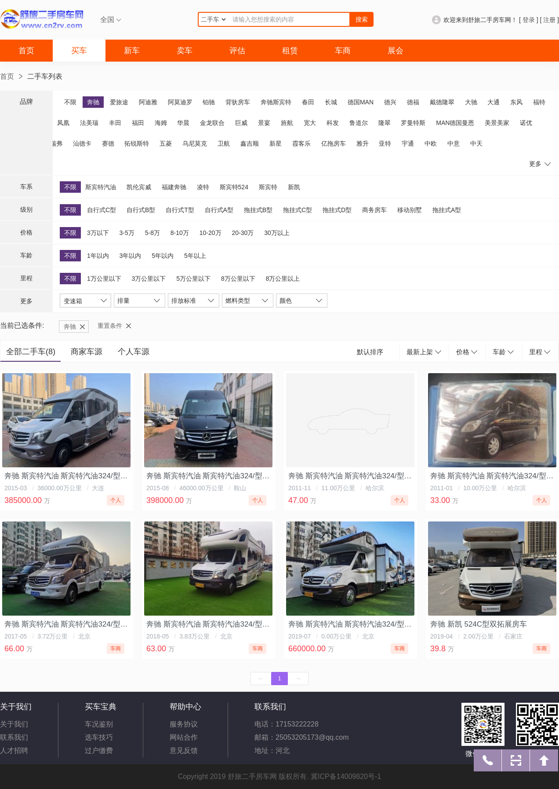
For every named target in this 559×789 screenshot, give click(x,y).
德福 (413, 102)
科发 (333, 122)
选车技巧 (99, 737)
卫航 (224, 143)
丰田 (115, 122)
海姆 (161, 122)
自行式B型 (141, 209)
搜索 (362, 19)
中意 (453, 143)
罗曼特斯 (413, 122)
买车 (79, 50)
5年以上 (195, 255)
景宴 (264, 122)
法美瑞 (89, 122)
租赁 (290, 50)
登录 (529, 19)
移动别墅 (409, 209)
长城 (331, 102)
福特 (539, 102)
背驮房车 (237, 102)
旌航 (287, 122)
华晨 (183, 122)
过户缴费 (99, 750)
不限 (70, 102)
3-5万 (127, 232)
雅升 (362, 143)
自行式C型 (101, 209)
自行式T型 (180, 209)
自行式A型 (219, 209)
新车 (132, 50)
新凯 (294, 187)
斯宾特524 (234, 187)
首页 (26, 50)
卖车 (184, 50)
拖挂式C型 (297, 209)
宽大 (310, 122)
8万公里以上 (283, 278)
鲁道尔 (358, 122)
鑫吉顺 (249, 143)
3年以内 (131, 255)
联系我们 (14, 737)
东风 (516, 102)
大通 (493, 102)
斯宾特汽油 (100, 187)
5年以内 (163, 255)
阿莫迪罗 (180, 102)
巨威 (241, 122)
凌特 (203, 187)
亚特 (385, 143)
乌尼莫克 (194, 143)
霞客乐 (301, 143)
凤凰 (63, 122)
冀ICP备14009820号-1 (346, 776)
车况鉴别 (99, 724)
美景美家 (497, 122)
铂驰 (209, 102)
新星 (275, 143)
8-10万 (180, 232)
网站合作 (184, 737)
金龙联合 (212, 122)
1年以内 (98, 255)
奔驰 (93, 102)
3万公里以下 (149, 278)
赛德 (108, 143)
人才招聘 (14, 750)
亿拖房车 (333, 143)
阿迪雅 (148, 102)
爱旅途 (119, 102)
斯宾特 (268, 187)
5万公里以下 (193, 278)
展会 (395, 50)
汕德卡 (82, 143)
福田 (138, 122)
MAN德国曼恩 (455, 122)
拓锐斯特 (136, 143)
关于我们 (14, 724)
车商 (343, 50)
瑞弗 (56, 143)
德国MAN (361, 102)
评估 (237, 50)
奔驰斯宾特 (276, 102)
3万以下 (98, 232)
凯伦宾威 (139, 187)
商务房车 (374, 209)
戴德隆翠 (442, 102)
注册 (549, 19)
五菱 (166, 143)
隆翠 (384, 122)
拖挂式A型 (446, 209)
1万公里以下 (104, 278)
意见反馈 (184, 750)
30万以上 (277, 232)
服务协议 (184, 724)
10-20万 (210, 232)
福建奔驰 (174, 187)
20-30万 (243, 232)
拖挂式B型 (258, 209)
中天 (476, 143)
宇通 (408, 143)
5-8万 (152, 232)
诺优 (526, 122)
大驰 (471, 102)
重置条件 (110, 325)
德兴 (390, 102)
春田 (308, 102)
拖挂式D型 (337, 209)
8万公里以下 (238, 278)
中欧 (431, 143)
